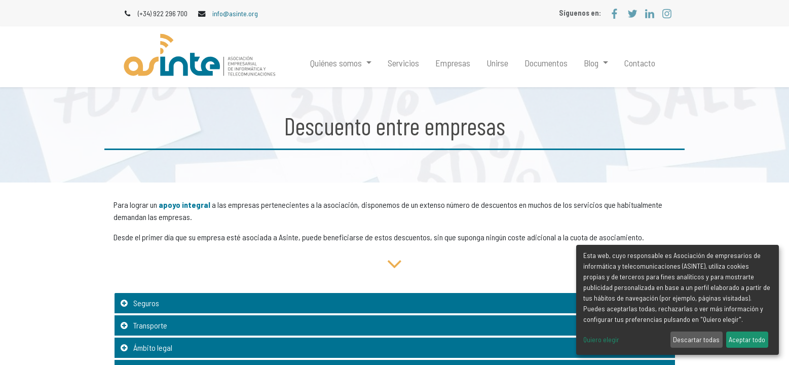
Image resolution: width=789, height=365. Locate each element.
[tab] (395, 303)
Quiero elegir (601, 339)
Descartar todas (696, 339)
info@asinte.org (235, 13)
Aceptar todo (747, 339)
